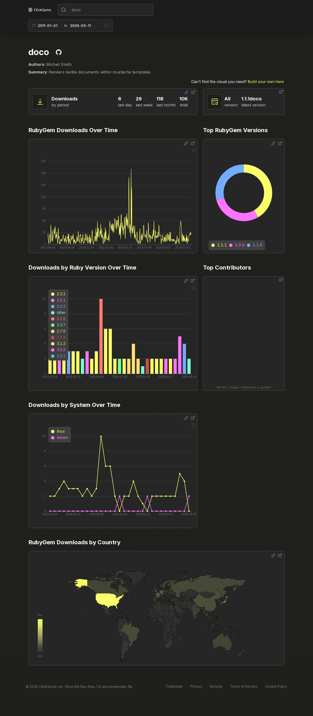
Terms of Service (243, 686)
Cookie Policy (276, 686)
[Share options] (186, 92)
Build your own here (266, 81)
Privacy (196, 686)
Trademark (174, 686)
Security (216, 686)
